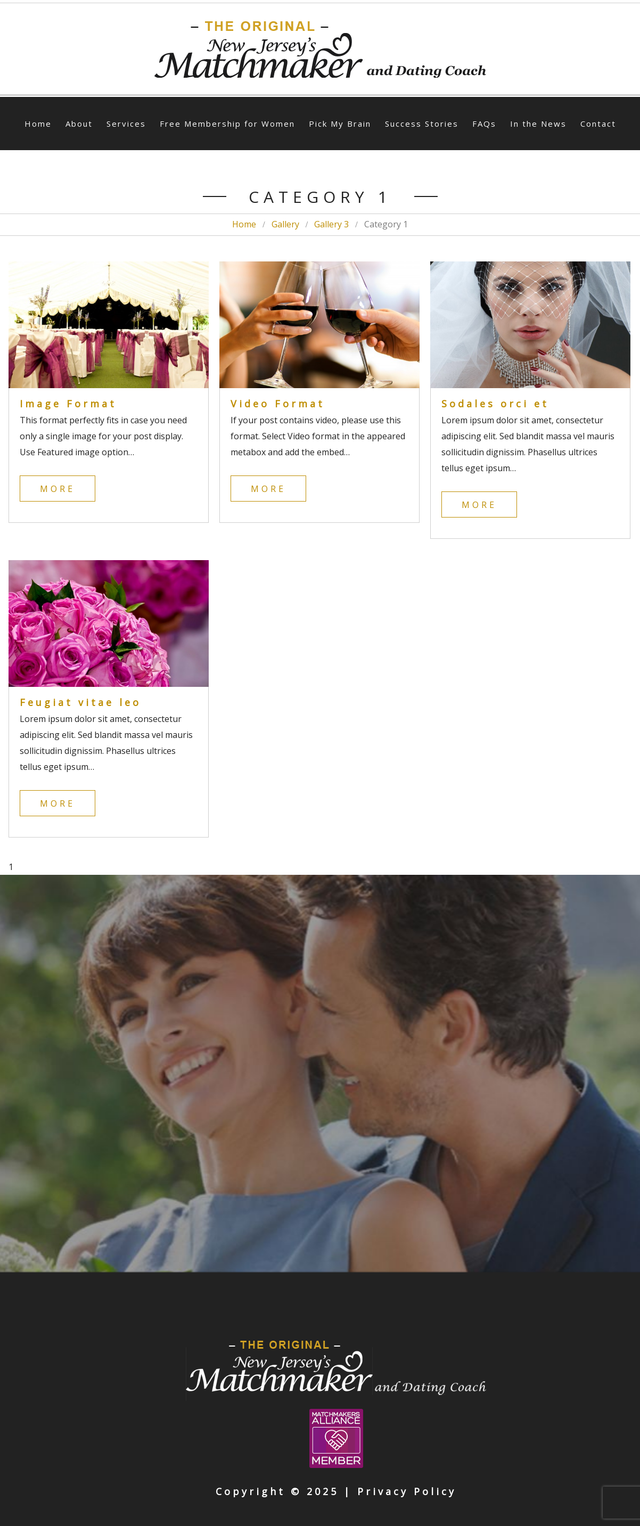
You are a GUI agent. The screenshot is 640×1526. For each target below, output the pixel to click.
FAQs (484, 123)
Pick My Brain (340, 123)
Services (126, 123)
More (57, 489)
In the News (538, 123)
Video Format (278, 403)
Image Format (68, 403)
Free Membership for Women (227, 123)
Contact (598, 123)
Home (38, 123)
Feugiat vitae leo (80, 702)
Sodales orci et (495, 403)
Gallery (285, 224)
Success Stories (421, 123)
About (79, 123)
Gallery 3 (331, 224)
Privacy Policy (406, 1491)
